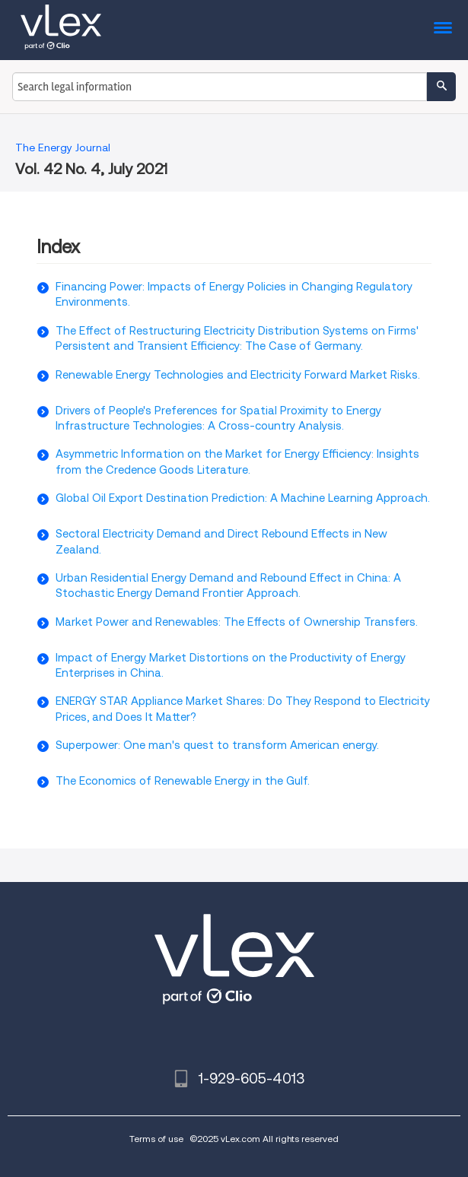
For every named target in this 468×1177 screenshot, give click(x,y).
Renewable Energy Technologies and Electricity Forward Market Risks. (238, 375)
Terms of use (156, 1139)
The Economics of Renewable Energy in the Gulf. (183, 781)
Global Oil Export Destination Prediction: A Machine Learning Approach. (243, 498)
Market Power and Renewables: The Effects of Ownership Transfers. (237, 622)
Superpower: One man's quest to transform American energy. (217, 745)
